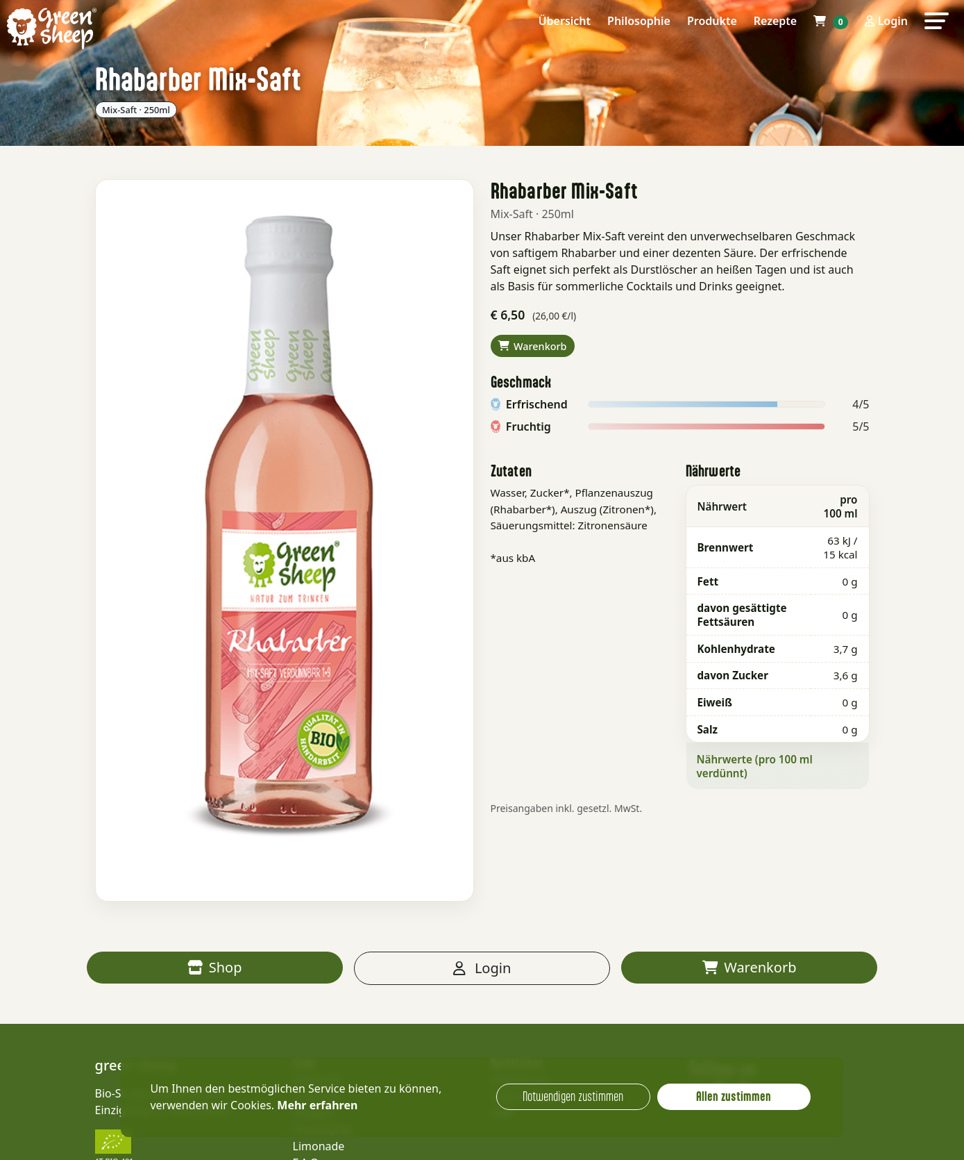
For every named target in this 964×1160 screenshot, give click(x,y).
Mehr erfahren (317, 1105)
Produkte (712, 20)
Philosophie (638, 20)
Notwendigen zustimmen (573, 1096)
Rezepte (775, 20)
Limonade (319, 1146)
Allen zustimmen (733, 1096)
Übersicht (565, 20)
